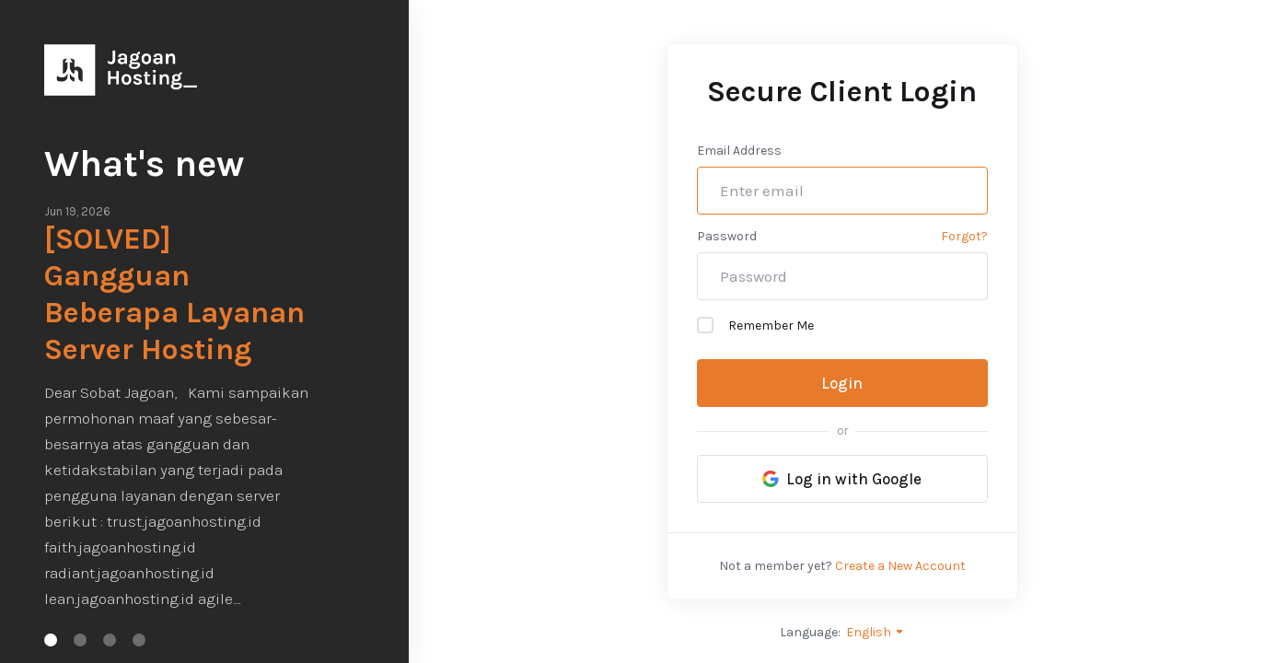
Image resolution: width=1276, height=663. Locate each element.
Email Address (739, 150)
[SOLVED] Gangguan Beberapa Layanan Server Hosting (174, 294)
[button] (50, 640)
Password (727, 236)
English (875, 632)
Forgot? (964, 236)
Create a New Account (900, 566)
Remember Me (755, 325)
